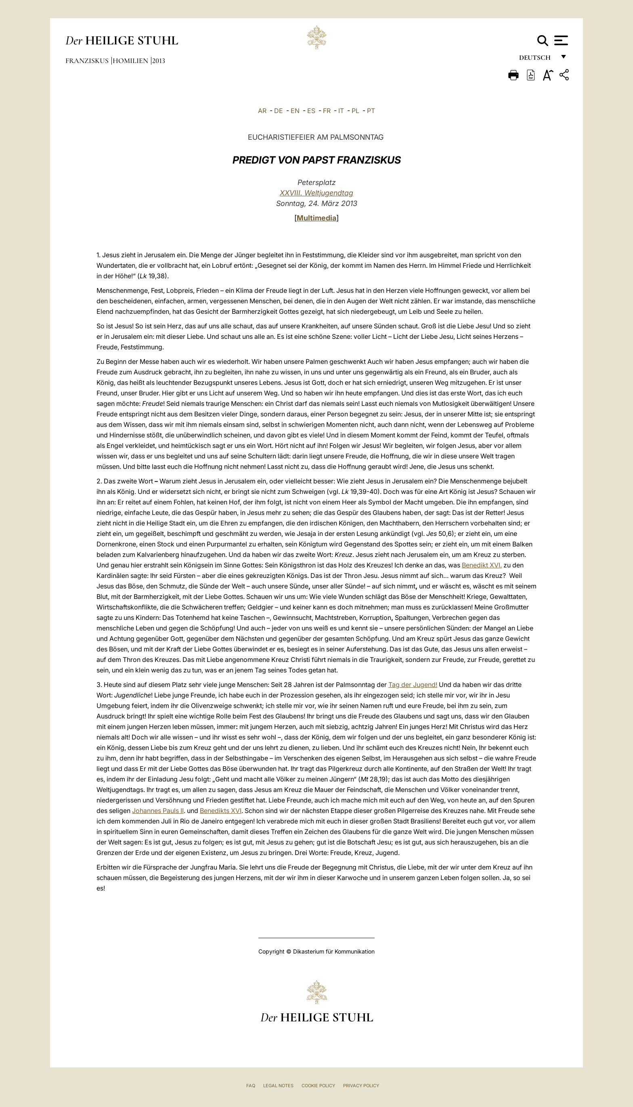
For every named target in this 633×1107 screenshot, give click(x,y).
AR (262, 111)
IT (341, 111)
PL (355, 111)
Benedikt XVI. (482, 565)
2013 (158, 60)
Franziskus (87, 60)
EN (295, 111)
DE (278, 111)
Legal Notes (278, 1085)
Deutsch (537, 59)
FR (327, 111)
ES (311, 111)
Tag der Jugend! (412, 685)
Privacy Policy (361, 1085)
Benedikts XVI (220, 811)
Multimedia (316, 218)
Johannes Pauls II (158, 811)
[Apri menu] (560, 40)
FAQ (250, 1085)
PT (371, 111)
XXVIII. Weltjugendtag (316, 193)
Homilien (131, 60)
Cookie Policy (318, 1085)
